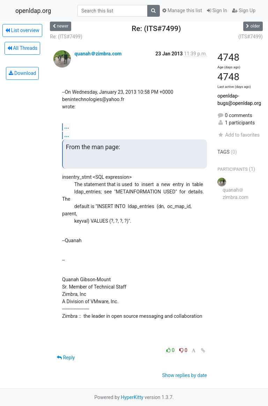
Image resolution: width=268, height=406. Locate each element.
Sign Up (243, 10)
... (66, 126)
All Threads (22, 48)
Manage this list (182, 10)
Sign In (217, 10)
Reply (66, 357)
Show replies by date (184, 375)
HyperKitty (132, 397)
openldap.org (33, 10)
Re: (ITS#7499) (66, 36)
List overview (22, 30)
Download (22, 73)
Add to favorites (238, 135)
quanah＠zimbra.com (97, 53)
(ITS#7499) (250, 36)
